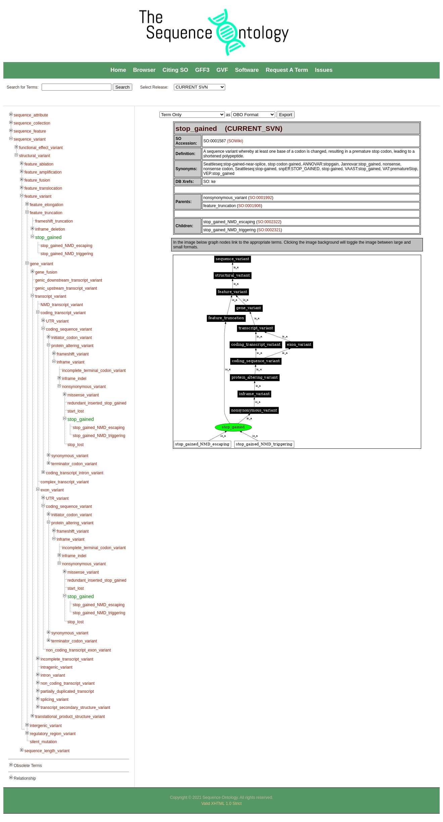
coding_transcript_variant (63, 312)
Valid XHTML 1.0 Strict (221, 803)
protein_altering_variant (72, 345)
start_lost (75, 411)
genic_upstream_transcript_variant (66, 288)
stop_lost (75, 444)
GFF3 (202, 70)
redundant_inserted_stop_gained (96, 403)
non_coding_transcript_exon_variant (78, 650)
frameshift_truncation (54, 221)
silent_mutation (43, 741)
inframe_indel (74, 378)
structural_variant (34, 155)
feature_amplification (43, 172)
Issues (324, 70)
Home (118, 70)
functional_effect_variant (41, 147)
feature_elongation (46, 204)
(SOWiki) (235, 141)
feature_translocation (43, 188)
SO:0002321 (269, 230)
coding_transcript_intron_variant (74, 473)
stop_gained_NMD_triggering (67, 253)
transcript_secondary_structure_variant (75, 707)
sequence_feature (30, 131)
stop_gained (48, 237)
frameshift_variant (73, 354)
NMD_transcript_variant (62, 304)
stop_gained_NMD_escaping (66, 245)
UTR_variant (57, 321)
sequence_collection (32, 123)
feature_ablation (38, 164)
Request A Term (287, 70)
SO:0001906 (249, 205)
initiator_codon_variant (71, 337)
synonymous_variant (69, 455)
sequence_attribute (31, 115)
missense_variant (83, 395)
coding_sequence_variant (69, 329)
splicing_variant (54, 699)
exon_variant (52, 490)
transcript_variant (50, 296)
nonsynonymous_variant (84, 386)
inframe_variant (71, 362)
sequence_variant (30, 139)
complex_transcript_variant (65, 482)
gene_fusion (46, 272)
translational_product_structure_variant (70, 716)
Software (247, 70)
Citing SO (175, 70)
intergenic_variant (46, 725)
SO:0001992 (260, 197)
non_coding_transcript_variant (68, 683)
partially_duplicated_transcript (67, 691)
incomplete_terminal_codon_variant (94, 370)
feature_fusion (37, 180)
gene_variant (41, 263)
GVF (222, 70)
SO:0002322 (268, 222)
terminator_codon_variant (74, 464)
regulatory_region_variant (53, 733)
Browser (144, 70)
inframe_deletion (50, 229)
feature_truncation (46, 212)
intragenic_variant (56, 667)
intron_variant (53, 675)
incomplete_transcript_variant (67, 659)
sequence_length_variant (46, 750)
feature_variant (37, 196)
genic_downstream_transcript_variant (68, 280)
